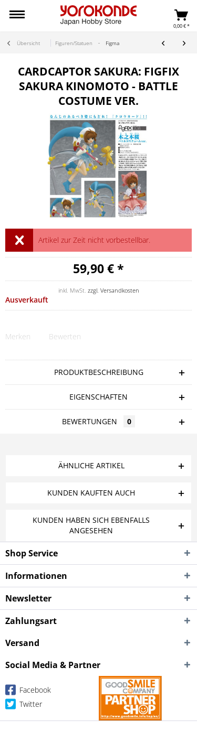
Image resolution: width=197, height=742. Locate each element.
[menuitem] (17, 15)
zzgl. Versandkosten (113, 290)
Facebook (28, 691)
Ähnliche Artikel (91, 465)
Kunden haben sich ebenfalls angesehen (91, 525)
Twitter (23, 706)
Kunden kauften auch (91, 493)
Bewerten (65, 336)
